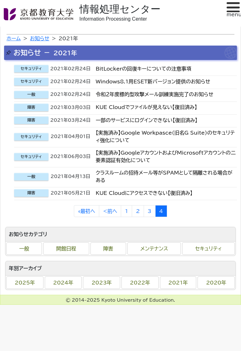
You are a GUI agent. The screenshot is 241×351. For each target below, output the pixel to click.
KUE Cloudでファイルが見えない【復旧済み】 (146, 107)
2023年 (101, 282)
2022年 (140, 282)
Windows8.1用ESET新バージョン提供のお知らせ (153, 81)
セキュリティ (208, 248)
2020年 (216, 282)
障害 (108, 248)
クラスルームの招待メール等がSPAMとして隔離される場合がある (164, 176)
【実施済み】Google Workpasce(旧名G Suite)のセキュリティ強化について (165, 136)
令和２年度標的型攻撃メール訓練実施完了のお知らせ (154, 94)
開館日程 (66, 248)
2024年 (63, 282)
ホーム (14, 38)
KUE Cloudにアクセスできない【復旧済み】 (144, 192)
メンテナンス (154, 248)
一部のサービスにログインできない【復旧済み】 (146, 120)
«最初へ (86, 211)
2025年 (25, 282)
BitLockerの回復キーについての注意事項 (143, 68)
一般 (24, 248)
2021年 (178, 282)
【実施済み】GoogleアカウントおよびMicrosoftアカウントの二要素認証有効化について (166, 156)
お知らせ (39, 38)
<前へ (110, 211)
